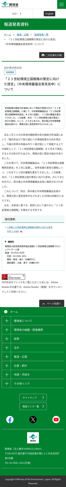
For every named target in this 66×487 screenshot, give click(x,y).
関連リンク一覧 (31, 406)
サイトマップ (30, 397)
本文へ (15, 13)
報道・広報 (23, 34)
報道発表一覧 (41, 34)
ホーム (7, 34)
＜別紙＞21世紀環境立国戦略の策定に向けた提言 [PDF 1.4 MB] (29, 229)
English (49, 13)
